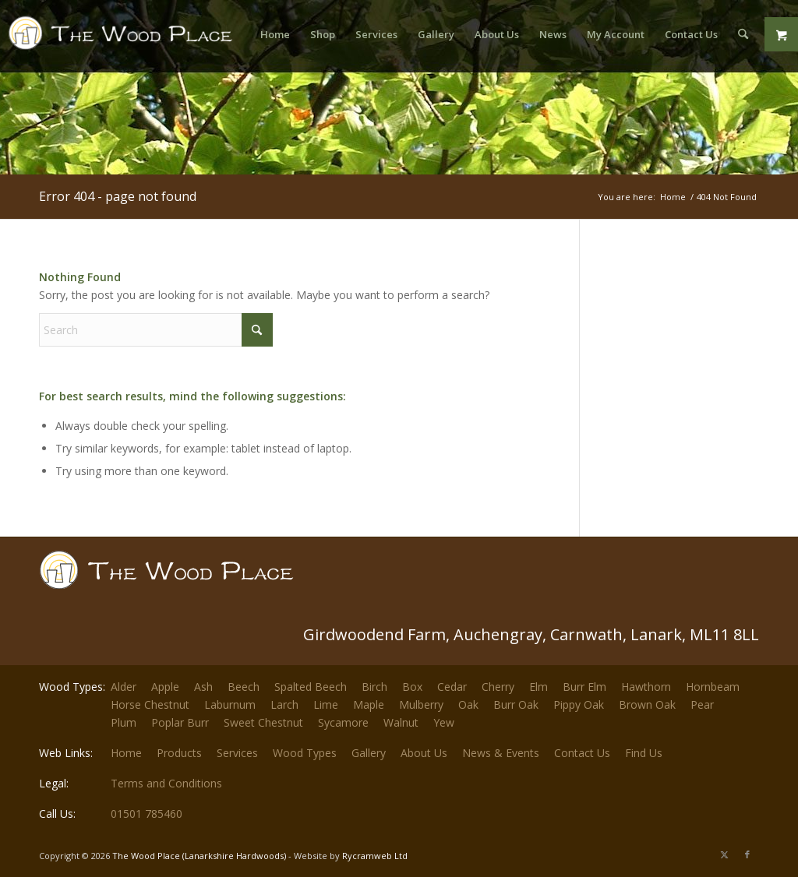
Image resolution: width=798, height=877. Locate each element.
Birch (374, 686)
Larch (284, 704)
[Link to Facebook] (747, 854)
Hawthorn (646, 686)
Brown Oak (647, 704)
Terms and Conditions (166, 783)
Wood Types (305, 752)
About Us (424, 752)
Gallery (368, 752)
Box (412, 686)
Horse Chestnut (150, 704)
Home (126, 752)
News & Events (500, 752)
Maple (368, 704)
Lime (325, 704)
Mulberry (421, 704)
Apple (165, 686)
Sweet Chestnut (263, 722)
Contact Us (582, 752)
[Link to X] (724, 854)
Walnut (400, 722)
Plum (123, 722)
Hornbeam (713, 686)
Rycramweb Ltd (375, 855)
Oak (468, 704)
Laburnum (230, 704)
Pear (702, 704)
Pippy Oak (578, 704)
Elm (538, 686)
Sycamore (343, 722)
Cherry (498, 686)
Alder (123, 686)
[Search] (743, 34)
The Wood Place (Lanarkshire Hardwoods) (199, 855)
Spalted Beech (310, 686)
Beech (244, 686)
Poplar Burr (180, 722)
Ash (203, 686)
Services (237, 752)
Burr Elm (584, 686)
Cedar (452, 686)
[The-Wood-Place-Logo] (125, 42)
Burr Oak (515, 704)
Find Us (643, 752)
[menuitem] (275, 34)
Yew (443, 722)
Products (179, 752)
